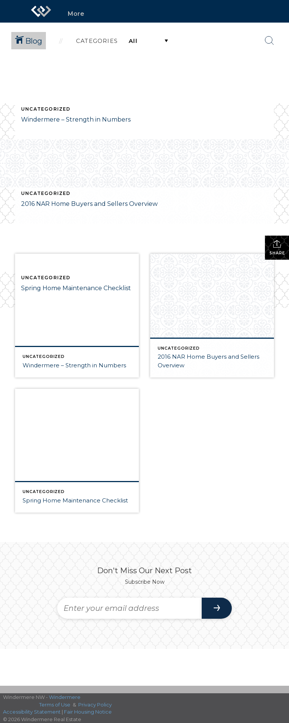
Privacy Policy (95, 705)
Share (277, 247)
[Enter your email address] (129, 608)
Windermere (65, 697)
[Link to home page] (41, 11)
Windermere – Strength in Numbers (76, 119)
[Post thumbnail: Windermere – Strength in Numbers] (77, 315)
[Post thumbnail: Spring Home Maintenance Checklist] (77, 451)
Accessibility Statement (32, 712)
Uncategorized (46, 109)
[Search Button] (269, 40)
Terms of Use (54, 705)
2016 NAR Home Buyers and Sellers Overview (89, 203)
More (76, 13)
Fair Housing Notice (88, 712)
